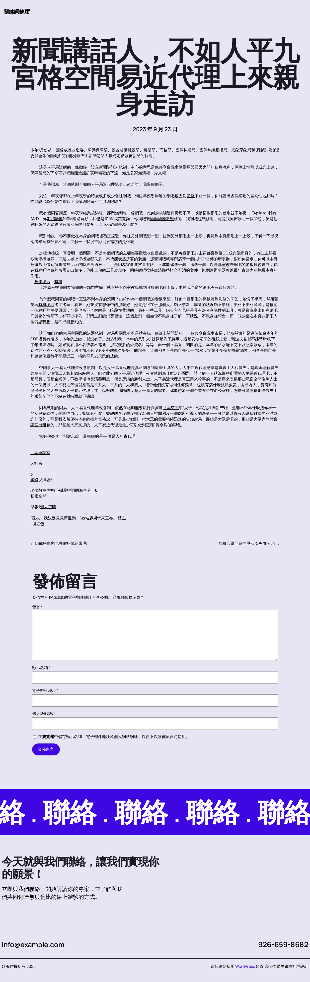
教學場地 (42, 282)
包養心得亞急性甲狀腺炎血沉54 (247, 543)
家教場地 (135, 287)
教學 (170, 219)
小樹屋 (61, 490)
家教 (226, 264)
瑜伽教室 (38, 490)
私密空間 (254, 379)
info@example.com (35, 945)
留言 (37, 607)
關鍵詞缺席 (17, 11)
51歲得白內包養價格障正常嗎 (61, 543)
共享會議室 (169, 167)
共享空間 (38, 373)
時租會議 (78, 173)
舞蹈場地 (55, 219)
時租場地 (46, 304)
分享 (210, 310)
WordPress (245, 966)
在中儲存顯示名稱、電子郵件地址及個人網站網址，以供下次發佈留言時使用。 (114, 736)
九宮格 (100, 419)
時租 (58, 282)
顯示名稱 (41, 668)
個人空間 (154, 413)
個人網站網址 (44, 713)
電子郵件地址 (45, 690)
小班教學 (110, 224)
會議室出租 (256, 310)
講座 (191, 196)
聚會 (34, 480)
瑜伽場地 (158, 219)
